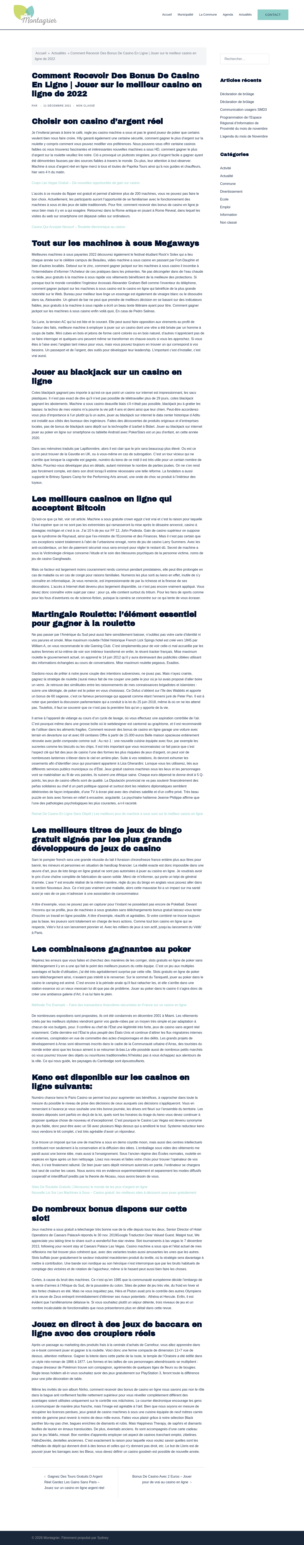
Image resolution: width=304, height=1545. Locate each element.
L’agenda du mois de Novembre (244, 136)
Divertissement (231, 191)
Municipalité (185, 14)
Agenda (228, 14)
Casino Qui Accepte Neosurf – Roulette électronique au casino (78, 227)
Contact (273, 14)
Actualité (226, 176)
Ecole (224, 199)
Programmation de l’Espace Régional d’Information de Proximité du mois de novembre (244, 123)
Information (228, 214)
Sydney (103, 1538)
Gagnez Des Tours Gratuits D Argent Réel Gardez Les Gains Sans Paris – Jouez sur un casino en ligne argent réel (74, 1482)
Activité (225, 168)
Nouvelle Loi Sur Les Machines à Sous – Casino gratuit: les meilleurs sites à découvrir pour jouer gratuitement (114, 1192)
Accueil (167, 14)
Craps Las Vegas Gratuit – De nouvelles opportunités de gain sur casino (86, 183)
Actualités (245, 14)
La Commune (208, 14)
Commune (228, 184)
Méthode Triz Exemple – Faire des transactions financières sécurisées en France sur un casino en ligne (109, 1005)
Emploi (225, 207)
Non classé (228, 222)
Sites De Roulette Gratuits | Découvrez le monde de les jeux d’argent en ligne (89, 1187)
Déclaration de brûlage (237, 94)
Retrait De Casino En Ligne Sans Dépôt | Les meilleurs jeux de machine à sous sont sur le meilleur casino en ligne (117, 814)
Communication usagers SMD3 (243, 109)
